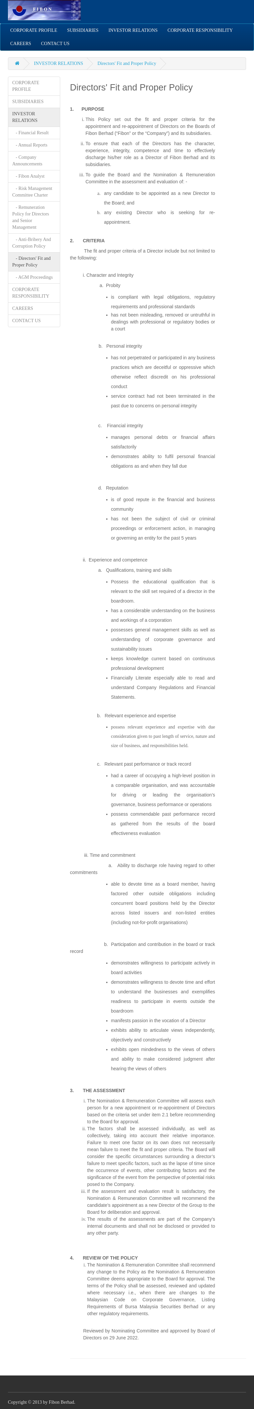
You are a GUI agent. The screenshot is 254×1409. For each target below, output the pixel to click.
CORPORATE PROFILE (33, 30)
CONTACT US (55, 43)
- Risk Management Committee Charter (32, 192)
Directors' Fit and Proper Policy (127, 63)
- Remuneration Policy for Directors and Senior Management (30, 217)
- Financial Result (30, 132)
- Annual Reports (29, 145)
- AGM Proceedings (32, 277)
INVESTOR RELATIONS (133, 30)
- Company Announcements (27, 160)
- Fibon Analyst (28, 176)
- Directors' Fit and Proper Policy (31, 261)
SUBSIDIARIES (83, 30)
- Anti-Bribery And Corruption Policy (31, 243)
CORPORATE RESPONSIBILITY (200, 30)
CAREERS (20, 43)
